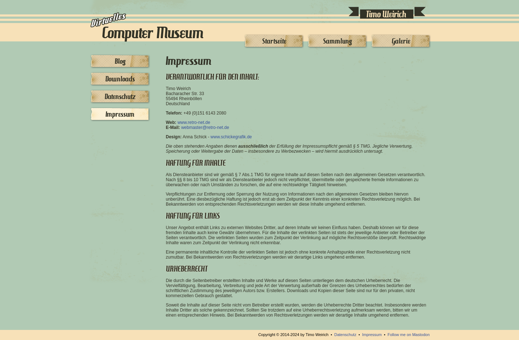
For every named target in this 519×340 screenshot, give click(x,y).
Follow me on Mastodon (408, 334)
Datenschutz (120, 96)
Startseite (274, 41)
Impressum (120, 114)
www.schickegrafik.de (231, 136)
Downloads (120, 79)
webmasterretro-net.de (205, 127)
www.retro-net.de (193, 122)
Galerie (401, 41)
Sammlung (337, 41)
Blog (120, 61)
